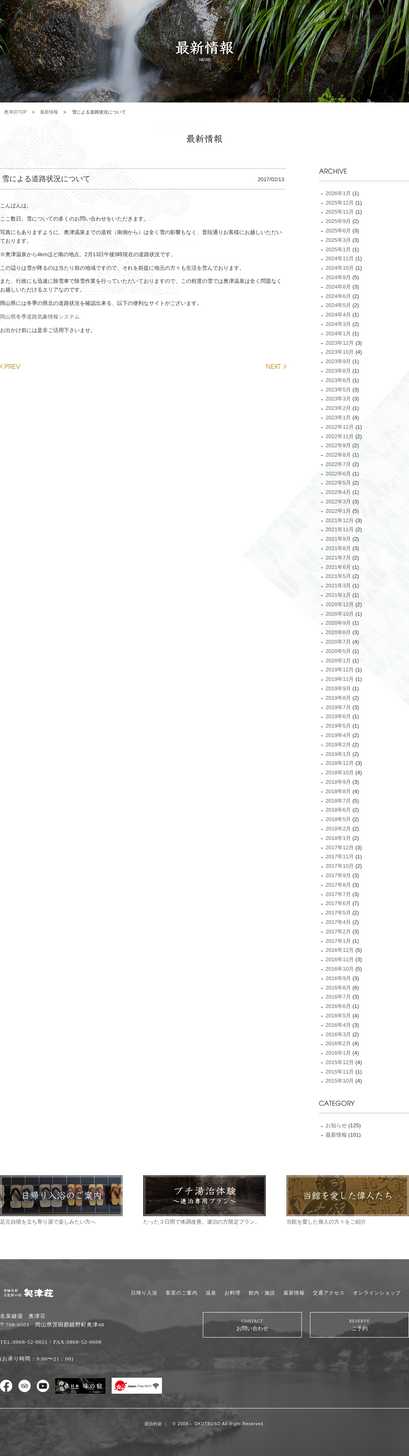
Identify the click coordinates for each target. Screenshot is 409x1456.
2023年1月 (338, 417)
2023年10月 (340, 352)
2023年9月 (338, 361)
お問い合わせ (252, 1324)
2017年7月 (338, 894)
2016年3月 (338, 1034)
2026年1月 (338, 193)
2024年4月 (338, 315)
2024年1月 (338, 333)
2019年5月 (338, 726)
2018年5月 (338, 819)
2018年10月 (340, 772)
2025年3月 (338, 240)
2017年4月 (338, 922)
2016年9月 (338, 978)
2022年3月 (338, 501)
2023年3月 (338, 399)
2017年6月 (338, 903)
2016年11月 (340, 959)
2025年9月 (338, 221)
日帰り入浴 (144, 1293)
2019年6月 (338, 716)
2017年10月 (340, 866)
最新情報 (49, 111)
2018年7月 (338, 801)
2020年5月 (338, 651)
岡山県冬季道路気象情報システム (40, 317)
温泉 (211, 1293)
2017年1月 (338, 941)
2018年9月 (338, 782)
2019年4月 (338, 735)
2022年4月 (338, 492)
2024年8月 (338, 287)
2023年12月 (340, 343)
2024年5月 (338, 305)
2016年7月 (338, 997)
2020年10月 (340, 614)
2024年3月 (338, 324)
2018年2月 (338, 829)
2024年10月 (340, 268)
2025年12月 (340, 203)
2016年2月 (338, 1043)
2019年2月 (338, 745)
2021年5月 (338, 576)
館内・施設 (262, 1293)
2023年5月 (338, 390)
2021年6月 (338, 567)
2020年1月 (338, 660)
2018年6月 (338, 810)
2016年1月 (338, 1053)
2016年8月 (338, 988)
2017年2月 (338, 931)
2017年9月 (338, 875)
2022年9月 (338, 445)
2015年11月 (340, 1072)
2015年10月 (340, 1081)
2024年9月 (338, 277)
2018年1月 (338, 838)
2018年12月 (340, 763)
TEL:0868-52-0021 (24, 1342)
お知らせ (336, 1125)
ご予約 (359, 1324)
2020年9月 (338, 623)
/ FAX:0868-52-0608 (75, 1342)
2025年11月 (340, 212)
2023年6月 (338, 380)
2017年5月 (338, 913)
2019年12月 (340, 670)
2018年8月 (338, 791)
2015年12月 (340, 1062)
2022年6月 (338, 474)
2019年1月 (338, 754)
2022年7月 (338, 464)
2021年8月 (338, 548)
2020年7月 (338, 642)
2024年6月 (338, 296)
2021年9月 (338, 539)
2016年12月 (340, 950)
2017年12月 (340, 847)
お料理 (232, 1293)
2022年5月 (338, 483)
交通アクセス (329, 1293)
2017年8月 (338, 885)
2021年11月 (340, 529)
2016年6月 (338, 1006)
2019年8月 (338, 698)
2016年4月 (338, 1025)
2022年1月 (338, 511)
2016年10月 (340, 969)
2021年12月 (340, 520)
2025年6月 (338, 231)
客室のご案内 (182, 1293)
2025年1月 (338, 249)
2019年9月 (338, 688)
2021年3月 (338, 585)
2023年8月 (338, 371)
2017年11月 (340, 856)
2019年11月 (340, 679)
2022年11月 (340, 436)
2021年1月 (338, 595)
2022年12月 (340, 427)
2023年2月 (338, 408)
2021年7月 (338, 558)
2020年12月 (340, 604)
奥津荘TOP (15, 111)
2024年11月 (340, 258)
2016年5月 (338, 1015)
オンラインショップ (377, 1293)
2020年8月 (338, 632)
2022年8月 (338, 455)
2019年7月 (338, 707)
